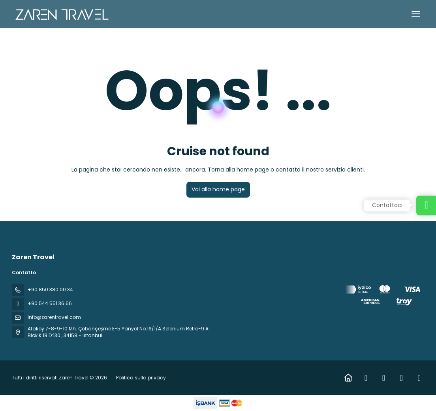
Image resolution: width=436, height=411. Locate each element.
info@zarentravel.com (54, 317)
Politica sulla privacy (141, 377)
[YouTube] (401, 377)
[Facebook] (366, 377)
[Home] (348, 377)
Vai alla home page (218, 189)
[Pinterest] (419, 377)
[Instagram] (384, 377)
